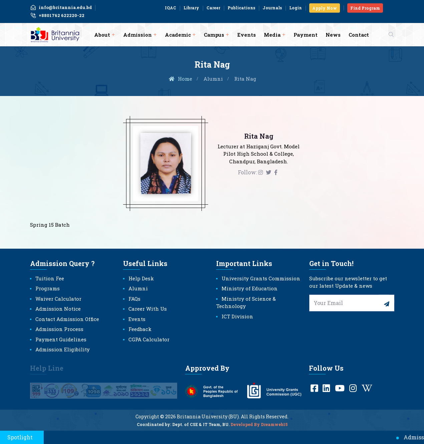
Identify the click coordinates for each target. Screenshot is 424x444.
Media (272, 34)
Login (295, 7)
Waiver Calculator (58, 298)
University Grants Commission (261, 278)
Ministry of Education (250, 288)
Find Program (365, 8)
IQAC (170, 7)
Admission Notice (58, 308)
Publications (241, 7)
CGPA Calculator (148, 339)
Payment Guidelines (60, 339)
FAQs (134, 298)
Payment (306, 34)
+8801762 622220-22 (57, 16)
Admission (137, 34)
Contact (359, 34)
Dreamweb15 (274, 428)
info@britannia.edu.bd (61, 7)
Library (191, 7)
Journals (272, 7)
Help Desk (141, 278)
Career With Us (147, 308)
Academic (178, 34)
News (333, 34)
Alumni (213, 78)
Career (213, 7)
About (102, 34)
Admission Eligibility (62, 349)
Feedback (139, 329)
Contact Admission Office (67, 319)
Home (180, 78)
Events (246, 34)
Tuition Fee (49, 278)
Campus (214, 34)
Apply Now (324, 8)
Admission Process (59, 329)
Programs (47, 288)
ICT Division (237, 316)
